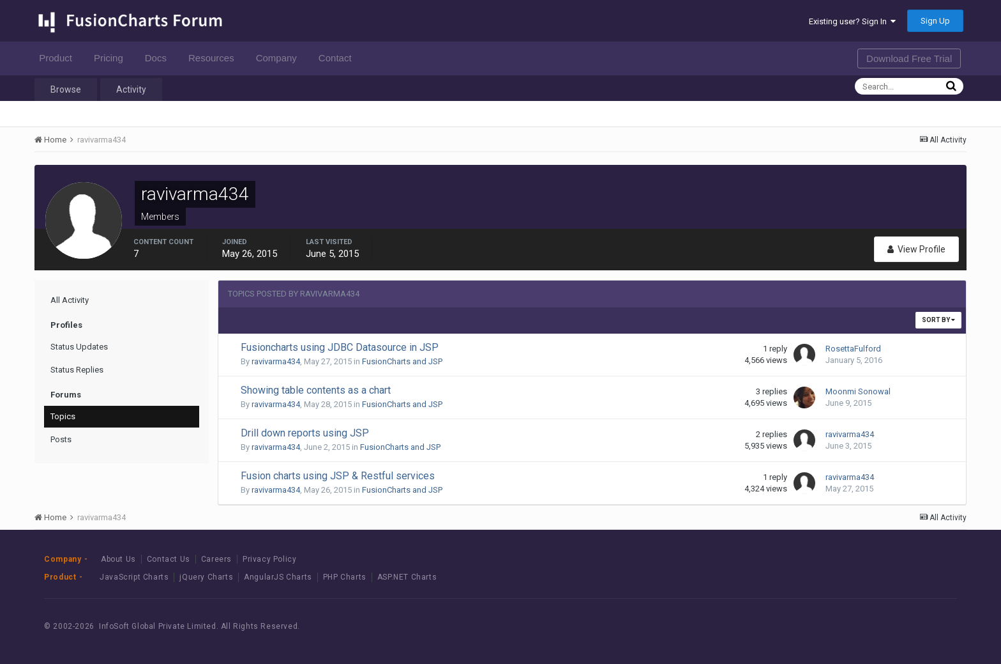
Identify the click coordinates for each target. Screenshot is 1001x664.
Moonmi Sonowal (858, 391)
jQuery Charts (206, 577)
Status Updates (79, 346)
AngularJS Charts (278, 577)
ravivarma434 (276, 361)
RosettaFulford (853, 348)
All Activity (69, 300)
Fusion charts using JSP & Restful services (338, 476)
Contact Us (168, 559)
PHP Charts (344, 577)
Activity (131, 89)
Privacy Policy (269, 559)
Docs (159, 57)
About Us (118, 559)
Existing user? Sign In (852, 21)
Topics (62, 416)
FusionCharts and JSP (402, 361)
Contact (339, 57)
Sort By (938, 319)
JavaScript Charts (134, 577)
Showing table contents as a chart (316, 390)
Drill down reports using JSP (305, 433)
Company (280, 57)
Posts (61, 439)
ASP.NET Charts (407, 577)
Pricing (112, 57)
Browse (65, 89)
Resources (214, 57)
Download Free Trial (909, 58)
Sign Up (935, 21)
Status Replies (76, 369)
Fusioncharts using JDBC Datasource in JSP (340, 347)
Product (59, 57)
